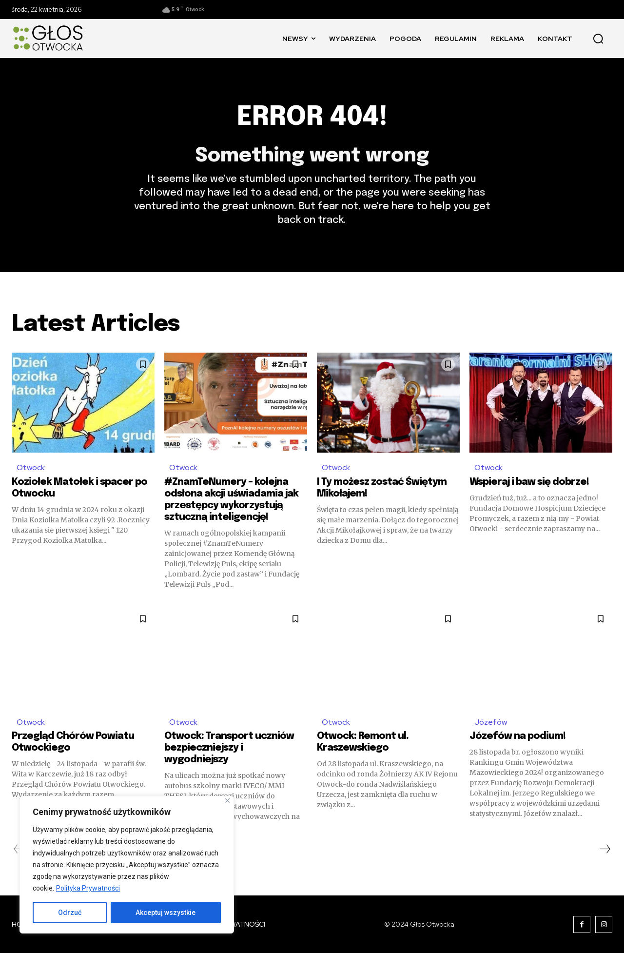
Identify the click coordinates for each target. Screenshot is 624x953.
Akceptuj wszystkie (165, 912)
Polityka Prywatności (88, 888)
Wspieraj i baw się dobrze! (529, 482)
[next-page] (604, 849)
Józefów (490, 722)
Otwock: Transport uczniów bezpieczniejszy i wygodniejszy (229, 748)
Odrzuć (69, 912)
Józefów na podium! (517, 736)
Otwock (31, 467)
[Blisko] (227, 800)
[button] (598, 38)
